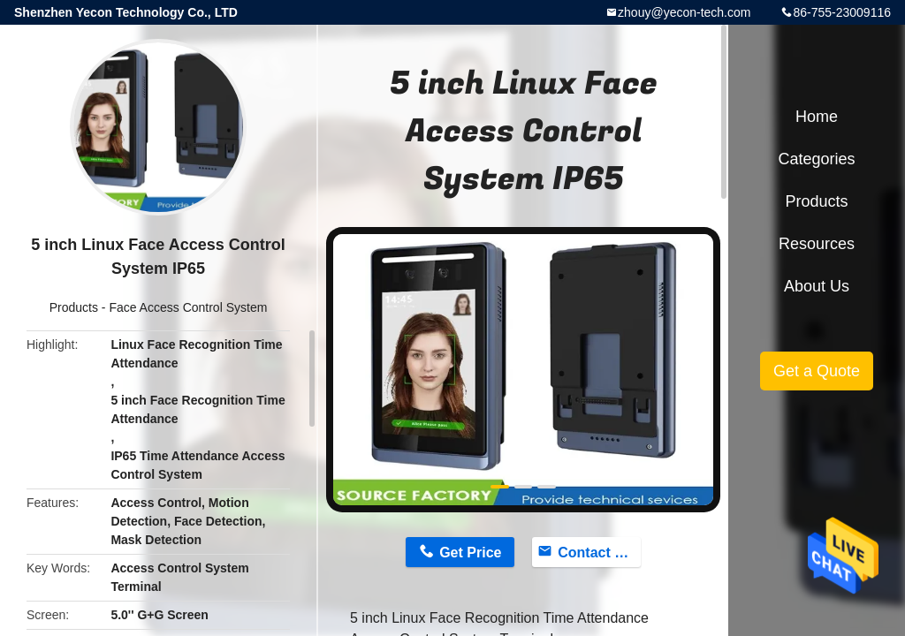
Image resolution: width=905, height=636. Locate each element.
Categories (816, 159)
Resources (817, 244)
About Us (816, 286)
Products (73, 307)
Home (816, 116)
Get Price (470, 552)
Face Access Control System (188, 307)
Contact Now (599, 552)
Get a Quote (816, 371)
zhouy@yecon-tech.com (684, 12)
